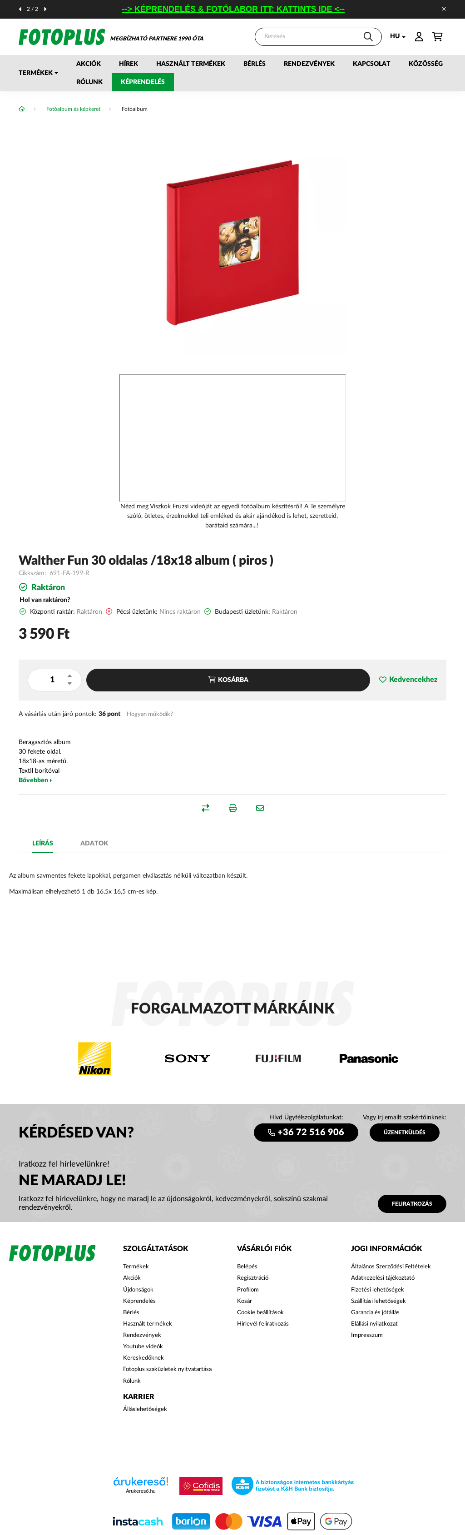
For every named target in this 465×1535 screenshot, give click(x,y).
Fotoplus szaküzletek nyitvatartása (167, 1369)
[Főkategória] (22, 109)
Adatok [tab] (94, 843)
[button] (38, 73)
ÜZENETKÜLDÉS (404, 1132)
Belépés (247, 1267)
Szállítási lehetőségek (378, 1301)
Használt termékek (190, 64)
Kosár (244, 1301)
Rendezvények (309, 64)
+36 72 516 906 (310, 1132)
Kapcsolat (372, 64)
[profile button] (419, 37)
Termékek (136, 1267)
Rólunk (89, 82)
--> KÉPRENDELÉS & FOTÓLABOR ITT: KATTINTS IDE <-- (240, 9)
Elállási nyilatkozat (374, 1324)
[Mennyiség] (52, 680)
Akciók (88, 64)
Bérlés (254, 64)
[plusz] (69, 676)
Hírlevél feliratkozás (263, 1324)
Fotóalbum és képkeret (73, 109)
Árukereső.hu (140, 1491)
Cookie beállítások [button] (260, 1313)
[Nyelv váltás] (396, 37)
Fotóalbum (135, 109)
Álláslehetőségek (145, 1409)
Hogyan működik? (150, 714)
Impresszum (367, 1335)
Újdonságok (138, 1290)
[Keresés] (318, 37)
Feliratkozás (412, 1204)
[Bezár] (444, 9)
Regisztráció (252, 1278)
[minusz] (69, 683)
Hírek (128, 64)
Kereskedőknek (143, 1358)
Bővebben (33, 780)
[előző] (20, 9)
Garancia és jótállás (375, 1313)
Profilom (248, 1290)
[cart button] (437, 37)
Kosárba (233, 680)
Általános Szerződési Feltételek (391, 1267)
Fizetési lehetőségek (377, 1290)
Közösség (426, 64)
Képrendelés (143, 82)
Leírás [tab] (42, 843)
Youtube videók (143, 1347)
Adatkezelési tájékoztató (383, 1278)
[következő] (45, 9)
